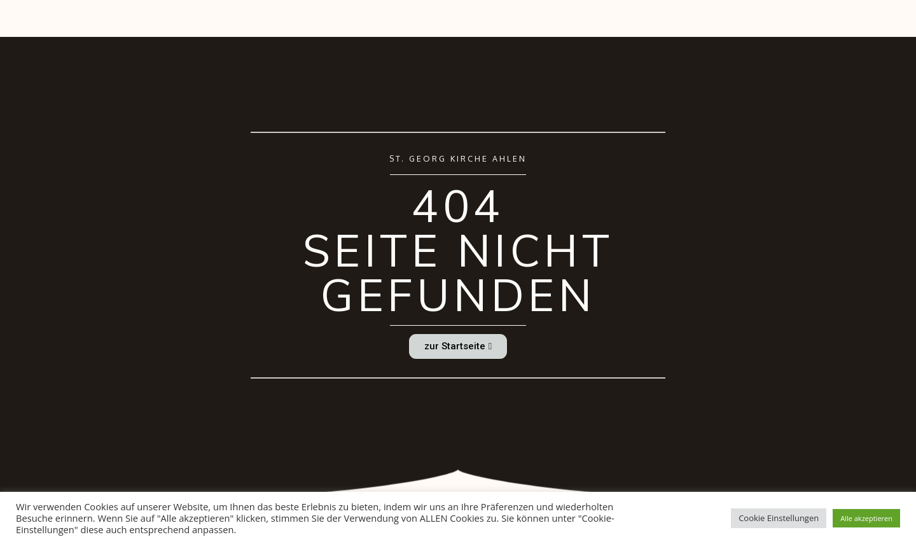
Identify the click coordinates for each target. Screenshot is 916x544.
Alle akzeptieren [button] (866, 518)
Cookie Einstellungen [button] (779, 518)
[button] (458, 346)
